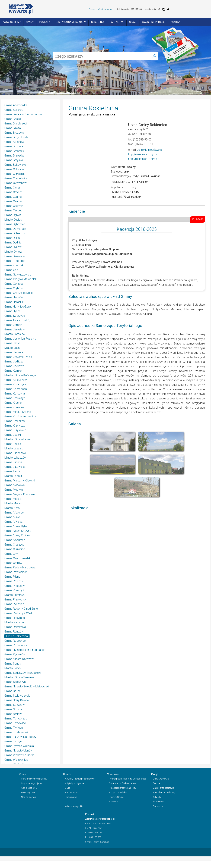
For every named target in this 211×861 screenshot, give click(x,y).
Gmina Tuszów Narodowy (20, 736)
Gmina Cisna (12, 187)
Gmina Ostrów (13, 563)
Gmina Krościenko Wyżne (20, 416)
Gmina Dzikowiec (15, 256)
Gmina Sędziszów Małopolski (22, 672)
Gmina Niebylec (14, 512)
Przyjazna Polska (118, 792)
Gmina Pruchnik (13, 581)
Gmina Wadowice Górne (19, 755)
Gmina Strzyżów (14, 704)
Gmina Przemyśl (14, 590)
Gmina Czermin (13, 206)
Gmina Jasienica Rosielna (20, 338)
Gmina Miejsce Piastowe (19, 494)
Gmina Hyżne (12, 311)
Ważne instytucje (153, 22)
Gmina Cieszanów (15, 183)
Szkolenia (97, 22)
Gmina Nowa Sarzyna (17, 531)
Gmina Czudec (13, 210)
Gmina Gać (11, 270)
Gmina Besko (12, 119)
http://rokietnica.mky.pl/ (142, 154)
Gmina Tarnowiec (15, 723)
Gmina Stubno (13, 709)
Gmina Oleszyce (14, 544)
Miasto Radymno (14, 622)
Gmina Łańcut (12, 471)
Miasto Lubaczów (15, 457)
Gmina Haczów (13, 297)
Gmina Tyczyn (13, 741)
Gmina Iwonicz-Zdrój (17, 320)
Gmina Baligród (13, 109)
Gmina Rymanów (14, 654)
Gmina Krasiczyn (14, 398)
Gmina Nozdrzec (14, 540)
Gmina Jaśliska (13, 352)
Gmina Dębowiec (14, 224)
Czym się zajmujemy (31, 783)
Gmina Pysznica (14, 604)
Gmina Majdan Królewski (19, 480)
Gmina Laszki (12, 434)
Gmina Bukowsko (15, 164)
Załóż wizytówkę (161, 778)
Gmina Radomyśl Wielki (18, 613)
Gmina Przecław (14, 585)
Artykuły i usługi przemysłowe (79, 778)
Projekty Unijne (116, 797)
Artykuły (157, 797)
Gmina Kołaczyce (15, 384)
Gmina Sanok (12, 663)
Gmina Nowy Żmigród (17, 535)
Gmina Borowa (13, 146)
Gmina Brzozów (14, 155)
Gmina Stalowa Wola (17, 695)
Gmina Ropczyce (15, 640)
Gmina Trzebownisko (17, 732)
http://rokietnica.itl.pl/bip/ (143, 159)
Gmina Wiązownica (16, 759)
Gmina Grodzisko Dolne (18, 293)
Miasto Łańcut (13, 476)
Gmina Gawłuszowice (17, 274)
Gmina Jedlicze (13, 361)
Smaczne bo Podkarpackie (122, 783)
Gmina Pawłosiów (15, 572)
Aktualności (158, 801)
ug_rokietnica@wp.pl (149, 149)
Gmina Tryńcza (13, 727)
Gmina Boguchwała (16, 137)
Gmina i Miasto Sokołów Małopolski (26, 686)
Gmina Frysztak (14, 265)
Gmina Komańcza (15, 389)
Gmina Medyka (13, 489)
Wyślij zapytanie (105, 9)
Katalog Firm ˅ (12, 22)
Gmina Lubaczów (15, 453)
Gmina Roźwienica (15, 645)
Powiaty (44, 22)
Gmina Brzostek (14, 151)
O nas (132, 22)
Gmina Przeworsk (15, 599)
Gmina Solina (12, 691)
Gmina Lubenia (13, 462)
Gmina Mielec (12, 498)
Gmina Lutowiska (14, 466)
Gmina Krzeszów (14, 421)
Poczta (92, 9)
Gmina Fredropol (14, 260)
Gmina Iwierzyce (14, 315)
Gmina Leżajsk (13, 444)
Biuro (67, 788)
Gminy (30, 22)
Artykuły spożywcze (74, 783)
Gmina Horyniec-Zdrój (17, 306)
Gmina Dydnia (12, 242)
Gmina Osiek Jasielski (17, 558)
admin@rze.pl (101, 841)
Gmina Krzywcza (14, 425)
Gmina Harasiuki (14, 302)
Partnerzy (117, 22)
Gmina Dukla (12, 238)
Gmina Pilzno (12, 576)
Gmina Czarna (13, 196)
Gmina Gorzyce (14, 283)
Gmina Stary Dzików (16, 700)
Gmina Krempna (14, 407)
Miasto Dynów (13, 251)
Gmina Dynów (12, 247)
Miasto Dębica (13, 219)
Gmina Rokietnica (17, 636)
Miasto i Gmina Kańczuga (20, 375)
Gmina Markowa (14, 485)
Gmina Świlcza (13, 714)
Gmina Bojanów (14, 141)
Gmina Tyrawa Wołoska (19, 746)
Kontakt (176, 22)
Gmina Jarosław (14, 329)
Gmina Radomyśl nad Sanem (22, 608)
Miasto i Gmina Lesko (17, 439)
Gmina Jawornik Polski (18, 357)
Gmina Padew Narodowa (20, 567)
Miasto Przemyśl (14, 595)
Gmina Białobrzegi (15, 123)
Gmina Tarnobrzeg (15, 718)
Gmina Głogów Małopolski (20, 279)
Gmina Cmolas (13, 192)
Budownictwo (71, 792)
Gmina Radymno (14, 617)
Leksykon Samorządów (71, 22)
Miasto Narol (12, 508)
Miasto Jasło (12, 347)
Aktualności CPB (29, 788)
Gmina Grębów (13, 288)
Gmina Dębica (12, 215)
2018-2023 (197, 219)
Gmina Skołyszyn (15, 682)
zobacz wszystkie (74, 806)
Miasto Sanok (12, 668)
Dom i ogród (71, 797)
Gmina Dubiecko (14, 233)
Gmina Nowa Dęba (15, 526)
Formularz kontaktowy (164, 792)
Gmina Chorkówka (15, 178)
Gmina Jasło (12, 343)
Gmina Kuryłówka (15, 430)
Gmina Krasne (13, 402)
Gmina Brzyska (13, 160)
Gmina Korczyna (14, 393)
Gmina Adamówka (15, 105)
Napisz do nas (28, 797)
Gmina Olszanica (14, 549)
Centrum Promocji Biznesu (34, 778)
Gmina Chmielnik (14, 174)
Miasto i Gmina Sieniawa (19, 677)
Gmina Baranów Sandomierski (23, 114)
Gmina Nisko (12, 517)
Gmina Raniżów (14, 631)
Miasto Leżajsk (13, 448)
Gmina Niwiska (13, 521)
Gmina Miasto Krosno (17, 412)
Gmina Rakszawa (15, 627)
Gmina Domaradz (15, 228)
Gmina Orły (11, 553)
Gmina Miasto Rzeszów (19, 659)
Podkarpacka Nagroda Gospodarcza (127, 778)
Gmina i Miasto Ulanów (18, 750)
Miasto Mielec (13, 503)
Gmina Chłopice (14, 169)
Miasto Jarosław (14, 334)
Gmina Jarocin (13, 325)
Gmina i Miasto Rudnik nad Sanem (25, 650)
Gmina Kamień (13, 370)
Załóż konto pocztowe (163, 788)
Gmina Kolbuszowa (16, 379)
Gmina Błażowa (14, 132)
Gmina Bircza (12, 128)
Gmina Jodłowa (14, 366)
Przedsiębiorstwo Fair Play (122, 788)
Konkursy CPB (28, 792)
